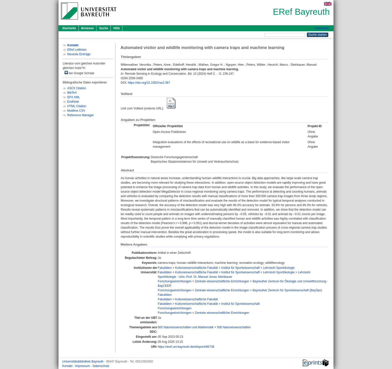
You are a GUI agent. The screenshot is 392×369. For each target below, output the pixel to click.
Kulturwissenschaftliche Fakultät (196, 268)
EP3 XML (73, 97)
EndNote (73, 101)
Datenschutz (100, 366)
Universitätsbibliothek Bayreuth (83, 361)
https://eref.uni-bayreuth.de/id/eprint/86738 (186, 347)
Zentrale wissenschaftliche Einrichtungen (222, 281)
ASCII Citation (76, 88)
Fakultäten (165, 268)
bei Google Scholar (79, 73)
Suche (103, 28)
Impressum (83, 366)
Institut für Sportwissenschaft (240, 268)
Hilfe (116, 28)
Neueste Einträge (78, 54)
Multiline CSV (76, 110)
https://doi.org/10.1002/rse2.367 (149, 82)
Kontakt (67, 366)
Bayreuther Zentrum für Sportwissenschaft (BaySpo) (287, 290)
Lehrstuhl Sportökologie (278, 268)
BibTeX (72, 92)
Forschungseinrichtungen (175, 281)
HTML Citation (76, 106)
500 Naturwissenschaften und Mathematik (186, 327)
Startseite (69, 28)
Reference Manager (80, 115)
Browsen (87, 28)
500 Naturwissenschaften (234, 327)
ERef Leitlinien (76, 49)
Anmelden (321, 28)
